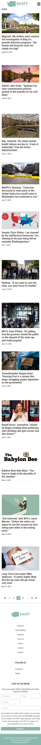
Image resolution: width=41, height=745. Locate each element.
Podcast (20, 634)
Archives (20, 625)
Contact (20, 647)
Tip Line (20, 639)
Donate (20, 652)
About (20, 643)
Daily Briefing (20, 630)
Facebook (19, 669)
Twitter (17, 673)
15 (32, 598)
